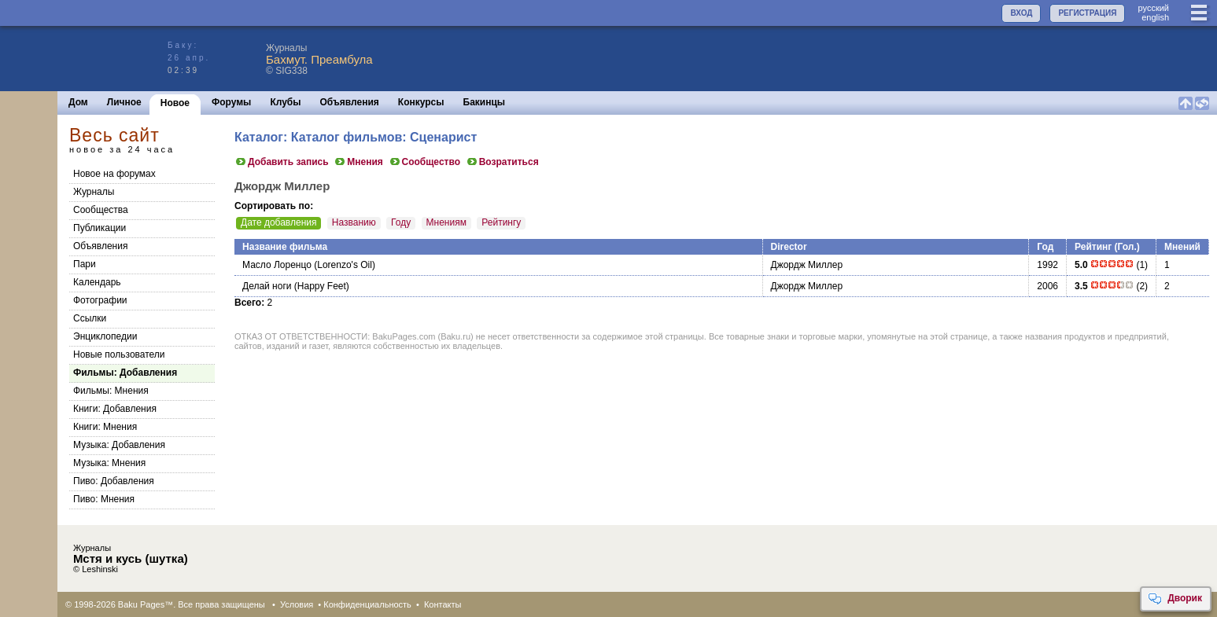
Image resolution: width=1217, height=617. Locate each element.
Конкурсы (421, 102)
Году (401, 222)
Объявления (349, 102)
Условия (296, 604)
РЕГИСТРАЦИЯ (1087, 13)
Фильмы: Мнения (111, 390)
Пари (84, 264)
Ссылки (89, 318)
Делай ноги (267, 286)
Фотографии (100, 300)
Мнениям (446, 222)
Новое (175, 102)
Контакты (443, 604)
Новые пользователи (119, 354)
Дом (78, 102)
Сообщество (424, 161)
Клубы (285, 102)
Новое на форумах (114, 173)
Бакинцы (484, 102)
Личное (124, 102)
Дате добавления (278, 222)
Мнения (358, 161)
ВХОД (1021, 13)
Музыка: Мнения (109, 462)
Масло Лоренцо (277, 264)
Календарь (97, 282)
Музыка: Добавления (119, 444)
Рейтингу (501, 222)
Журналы (93, 191)
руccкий (1153, 8)
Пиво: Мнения (104, 499)
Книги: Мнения (105, 426)
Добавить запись (281, 161)
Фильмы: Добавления (125, 372)
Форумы (231, 102)
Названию (354, 222)
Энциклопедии (105, 336)
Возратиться (502, 161)
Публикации (99, 227)
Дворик (1175, 599)
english (1155, 17)
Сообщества (100, 209)
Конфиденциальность (367, 604)
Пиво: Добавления (113, 481)
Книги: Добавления (115, 408)
